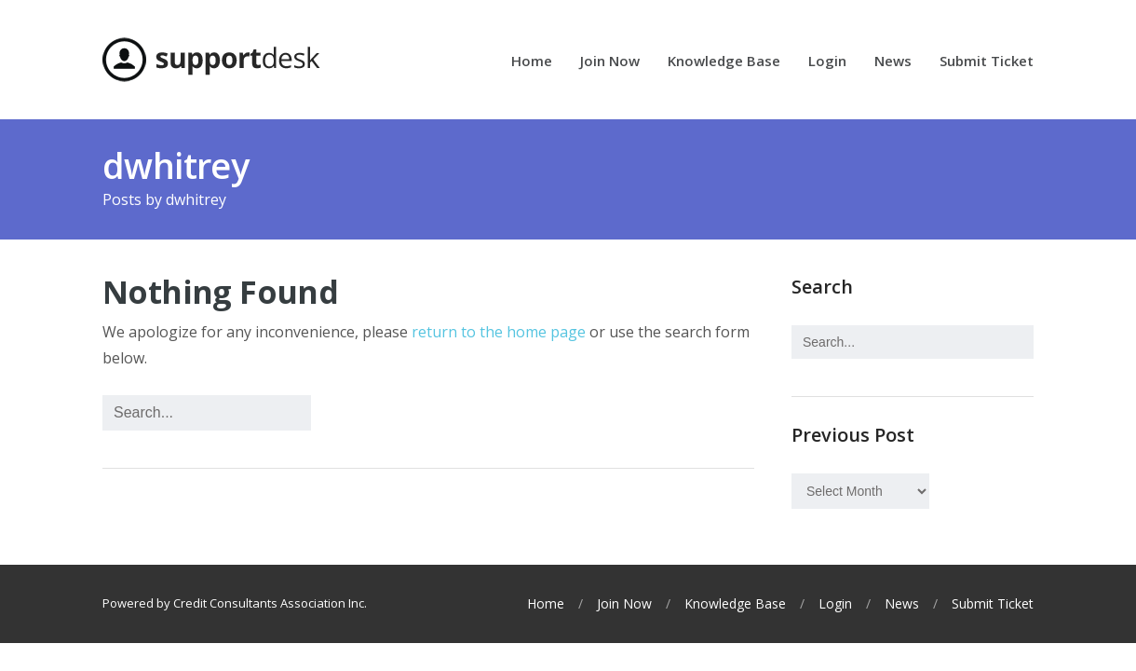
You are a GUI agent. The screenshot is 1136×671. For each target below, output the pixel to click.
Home (531, 62)
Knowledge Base (724, 62)
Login (827, 62)
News (893, 62)
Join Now (610, 62)
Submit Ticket (987, 62)
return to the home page (499, 332)
